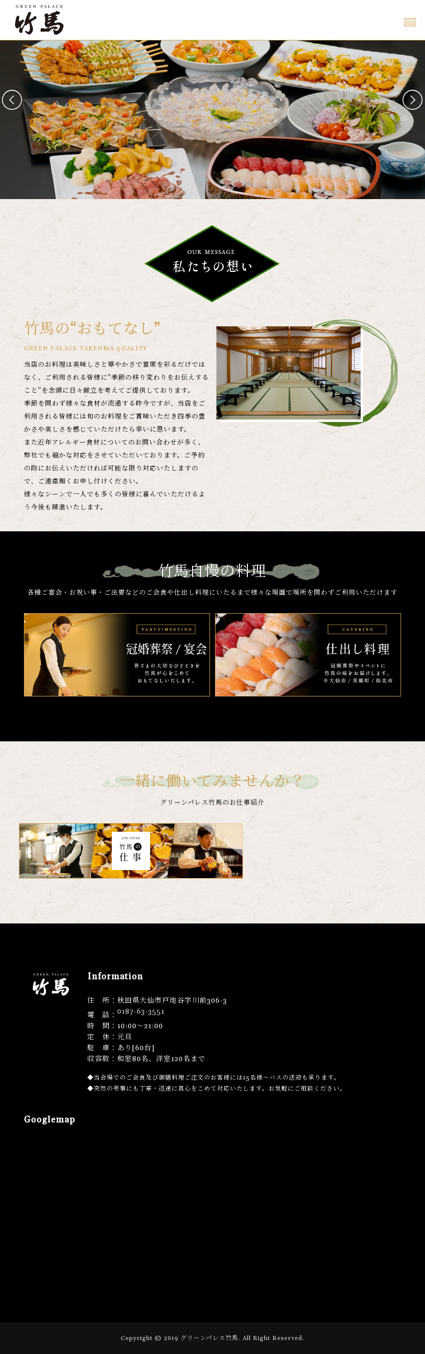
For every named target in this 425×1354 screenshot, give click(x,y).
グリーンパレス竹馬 (209, 1338)
